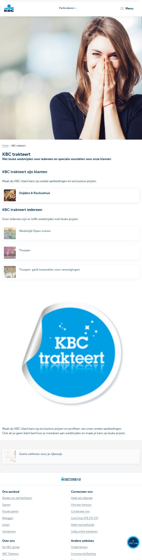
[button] (127, 8)
